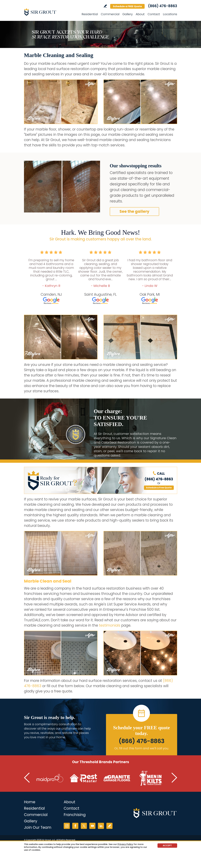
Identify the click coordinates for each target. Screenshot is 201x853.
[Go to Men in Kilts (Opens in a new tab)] (150, 778)
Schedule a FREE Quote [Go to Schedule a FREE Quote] (127, 6)
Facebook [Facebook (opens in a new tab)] (75, 826)
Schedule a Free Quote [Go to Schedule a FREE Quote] (159, 487)
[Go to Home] (48, 12)
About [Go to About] (140, 14)
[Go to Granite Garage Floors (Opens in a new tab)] (117, 778)
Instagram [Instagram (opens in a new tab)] (67, 826)
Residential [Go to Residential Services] (90, 14)
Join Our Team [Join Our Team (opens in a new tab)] (37, 827)
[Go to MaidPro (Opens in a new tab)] (49, 778)
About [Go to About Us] (69, 802)
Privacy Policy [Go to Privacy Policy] (125, 844)
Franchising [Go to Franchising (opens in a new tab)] (75, 814)
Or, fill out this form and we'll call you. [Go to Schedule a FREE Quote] (141, 748)
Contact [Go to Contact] (154, 14)
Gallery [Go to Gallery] (127, 14)
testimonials (109, 625)
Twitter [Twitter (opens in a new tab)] (84, 826)
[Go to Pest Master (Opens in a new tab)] (83, 778)
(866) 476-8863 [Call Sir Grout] (162, 6)
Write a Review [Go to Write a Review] (105, 6)
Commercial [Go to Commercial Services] (110, 14)
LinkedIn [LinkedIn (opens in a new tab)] (101, 826)
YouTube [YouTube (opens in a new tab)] (92, 826)
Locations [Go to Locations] (170, 14)
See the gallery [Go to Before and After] (134, 211)
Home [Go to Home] (29, 802)
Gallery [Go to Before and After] (30, 821)
